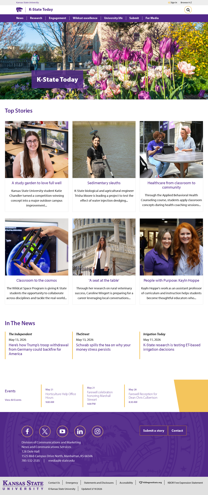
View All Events (13, 399)
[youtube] (62, 431)
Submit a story (153, 430)
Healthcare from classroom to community (171, 185)
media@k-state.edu (61, 460)
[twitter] (45, 431)
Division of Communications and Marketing (51, 442)
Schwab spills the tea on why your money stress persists (103, 347)
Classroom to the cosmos (36, 280)
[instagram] (97, 431)
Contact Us (54, 482)
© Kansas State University (61, 488)
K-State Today (41, 9)
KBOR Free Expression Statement (185, 482)
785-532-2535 (31, 460)
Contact (177, 430)
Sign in (174, 2)
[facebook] (27, 431)
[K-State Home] (19, 9)
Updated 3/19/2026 (91, 488)
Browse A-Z (186, 2)
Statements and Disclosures (99, 482)
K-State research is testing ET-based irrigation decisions (172, 347)
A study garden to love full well (37, 182)
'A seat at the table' (104, 280)
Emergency (72, 482)
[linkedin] (80, 431)
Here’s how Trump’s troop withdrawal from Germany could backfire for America (39, 349)
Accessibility (126, 482)
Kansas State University (27, 2)
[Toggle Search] (188, 10)
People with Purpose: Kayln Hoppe (171, 280)
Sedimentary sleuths (104, 182)
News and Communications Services (46, 447)
